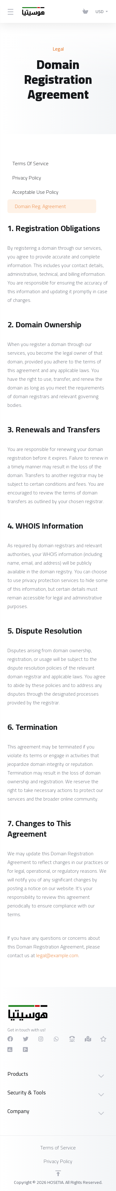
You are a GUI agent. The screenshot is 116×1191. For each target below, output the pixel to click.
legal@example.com (57, 955)
